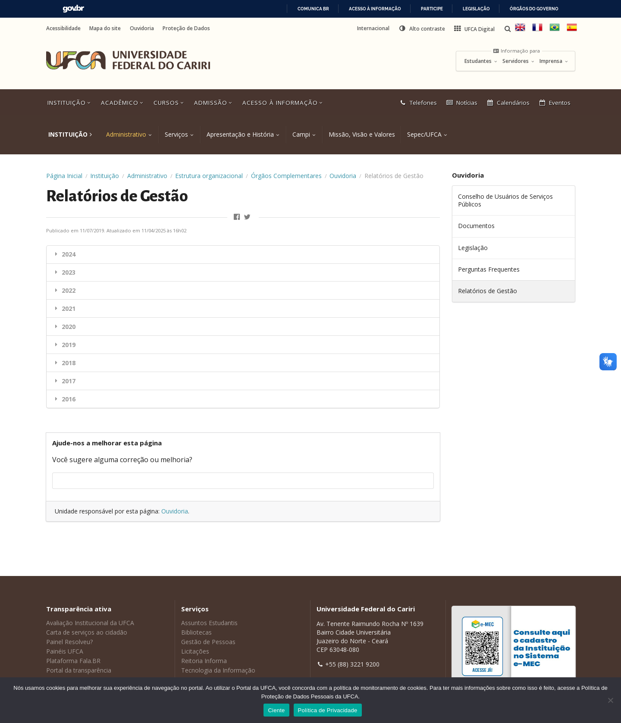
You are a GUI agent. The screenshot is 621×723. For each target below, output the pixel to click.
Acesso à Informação (283, 102)
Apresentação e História (240, 134)
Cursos (169, 102)
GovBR (73, 9)
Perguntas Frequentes (489, 269)
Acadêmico (123, 102)
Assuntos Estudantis (209, 623)
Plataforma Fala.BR (73, 661)
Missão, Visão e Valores (362, 134)
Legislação (476, 8)
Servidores (518, 61)
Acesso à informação (375, 8)
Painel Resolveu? (69, 642)
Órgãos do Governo (534, 8)
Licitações (195, 651)
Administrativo (126, 134)
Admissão (214, 102)
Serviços (176, 134)
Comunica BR (313, 8)
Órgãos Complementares (286, 176)
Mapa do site (105, 28)
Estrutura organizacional (209, 176)
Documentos (476, 226)
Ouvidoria (142, 28)
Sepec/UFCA (424, 134)
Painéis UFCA (64, 651)
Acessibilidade (63, 28)
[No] (610, 700)
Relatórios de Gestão (487, 291)
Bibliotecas (196, 632)
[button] (421, 28)
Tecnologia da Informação (218, 670)
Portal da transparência (78, 670)
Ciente (276, 710)
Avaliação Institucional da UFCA (90, 623)
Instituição (69, 102)
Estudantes (481, 61)
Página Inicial (64, 176)
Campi (301, 134)
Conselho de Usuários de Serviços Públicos (505, 200)
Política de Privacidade (328, 710)
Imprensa (553, 61)
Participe (432, 8)
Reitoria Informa (204, 661)
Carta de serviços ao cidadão (86, 632)
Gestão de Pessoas (208, 642)
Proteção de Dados (186, 28)
